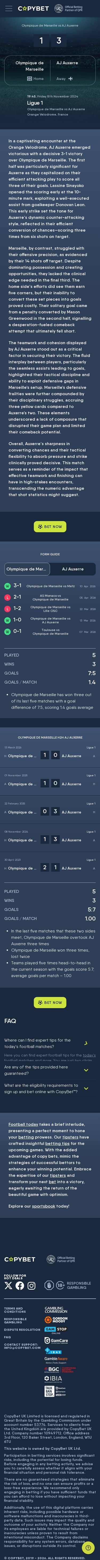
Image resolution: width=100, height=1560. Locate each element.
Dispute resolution (22, 1321)
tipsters (70, 1128)
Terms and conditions (15, 1301)
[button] (9, 8)
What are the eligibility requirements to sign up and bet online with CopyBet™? (41, 1080)
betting (26, 1128)
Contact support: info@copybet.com (22, 1338)
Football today (23, 1115)
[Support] (88, 1547)
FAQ (7, 1328)
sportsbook (43, 1197)
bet (52, 1173)
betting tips (57, 1134)
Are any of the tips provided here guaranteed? (36, 1061)
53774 (40, 1416)
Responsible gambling (15, 1312)
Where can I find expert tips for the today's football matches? (37, 1043)
